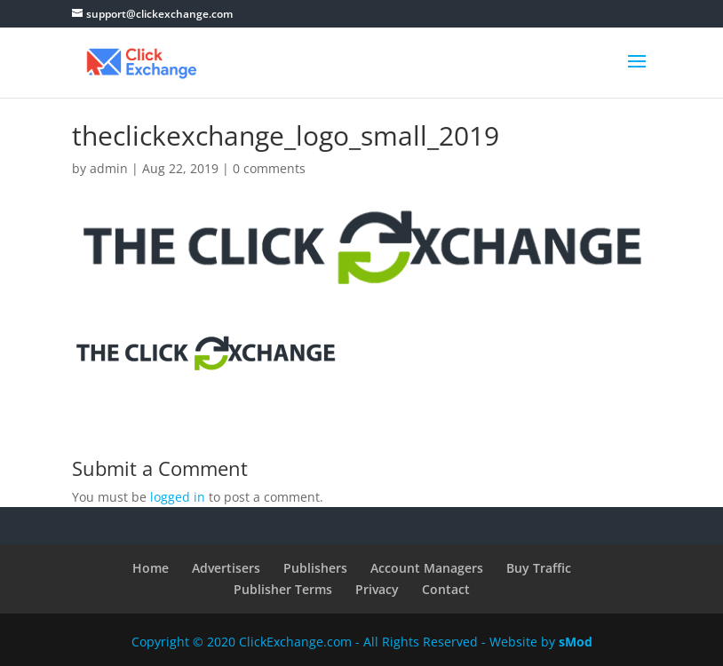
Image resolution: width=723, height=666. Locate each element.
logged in (177, 496)
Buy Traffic (538, 567)
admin (109, 168)
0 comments (269, 168)
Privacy (377, 589)
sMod (575, 641)
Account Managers (426, 567)
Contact (446, 589)
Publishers (315, 567)
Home (150, 567)
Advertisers (226, 567)
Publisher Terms (283, 589)
